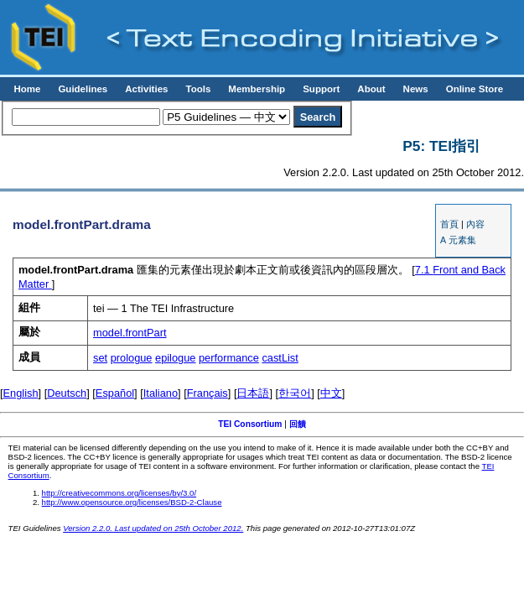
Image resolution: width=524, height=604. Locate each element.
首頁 (449, 224)
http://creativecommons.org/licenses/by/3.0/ (119, 492)
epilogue (175, 357)
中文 (331, 393)
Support (321, 89)
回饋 (297, 424)
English (21, 393)
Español (115, 393)
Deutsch (66, 393)
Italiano (160, 393)
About (371, 89)
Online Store (474, 89)
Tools (197, 89)
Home (26, 89)
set (100, 357)
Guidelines (82, 89)
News (415, 89)
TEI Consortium (250, 424)
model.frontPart (130, 332)
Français (207, 393)
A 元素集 (457, 240)
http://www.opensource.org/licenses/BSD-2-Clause (132, 502)
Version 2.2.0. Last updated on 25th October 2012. (153, 528)
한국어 (294, 393)
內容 (475, 224)
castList (280, 357)
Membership (256, 89)
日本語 (252, 393)
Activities (146, 89)
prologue (132, 357)
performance (229, 357)
